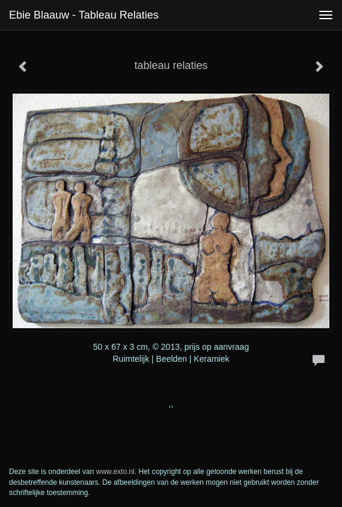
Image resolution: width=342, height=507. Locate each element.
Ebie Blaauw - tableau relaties (84, 15)
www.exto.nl (115, 471)
